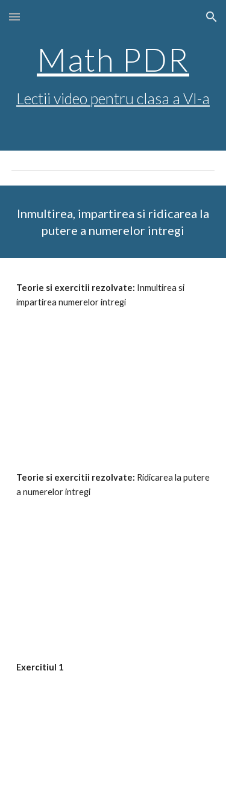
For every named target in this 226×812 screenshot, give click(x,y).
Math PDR (113, 59)
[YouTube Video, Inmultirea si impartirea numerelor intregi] (113, 376)
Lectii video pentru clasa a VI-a (113, 98)
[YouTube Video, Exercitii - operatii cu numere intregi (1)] (113, 740)
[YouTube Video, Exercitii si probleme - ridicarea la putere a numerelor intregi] (113, 565)
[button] (14, 16)
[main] (113, 75)
